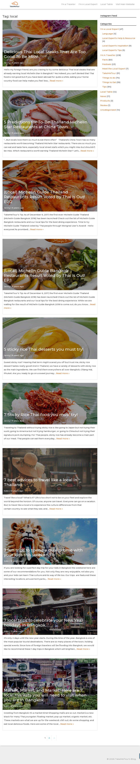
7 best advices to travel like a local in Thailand (40, 482)
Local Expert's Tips (112, 50)
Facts (105, 59)
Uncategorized (108, 110)
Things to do (108, 77)
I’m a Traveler (68, 4)
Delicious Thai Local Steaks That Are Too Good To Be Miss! (45, 54)
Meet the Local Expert (113, 68)
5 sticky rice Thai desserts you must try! (44, 349)
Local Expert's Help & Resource (118, 38)
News (103, 96)
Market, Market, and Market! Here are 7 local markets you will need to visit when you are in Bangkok (45, 695)
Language (107, 33)
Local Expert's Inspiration (115, 45)
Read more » (56, 80)
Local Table (106, 4)
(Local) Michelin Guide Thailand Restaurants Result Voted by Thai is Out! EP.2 (44, 197)
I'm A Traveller (108, 55)
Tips (104, 86)
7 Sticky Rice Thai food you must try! (41, 414)
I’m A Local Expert (88, 4)
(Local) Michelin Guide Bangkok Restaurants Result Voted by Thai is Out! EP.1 (44, 275)
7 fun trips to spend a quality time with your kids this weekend (43, 552)
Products (105, 100)
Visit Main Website (125, 4)
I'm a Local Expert (109, 29)
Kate (6, 491)
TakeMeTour (109, 73)
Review (104, 105)
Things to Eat (109, 82)
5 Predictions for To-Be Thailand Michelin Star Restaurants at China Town (45, 124)
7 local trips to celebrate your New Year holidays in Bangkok (43, 623)
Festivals (106, 64)
